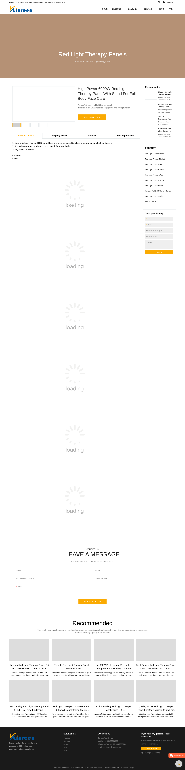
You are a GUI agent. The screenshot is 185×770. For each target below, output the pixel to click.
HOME (104, 9)
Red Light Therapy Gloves (154, 170)
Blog (65, 747)
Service (66, 744)
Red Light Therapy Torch (154, 186)
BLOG (161, 9)
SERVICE (148, 9)
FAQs (171, 9)
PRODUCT (116, 9)
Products (66, 738)
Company (67, 741)
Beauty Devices (151, 201)
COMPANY (132, 9)
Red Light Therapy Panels (101, 62)
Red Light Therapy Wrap (154, 175)
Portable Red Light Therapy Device (158, 191)
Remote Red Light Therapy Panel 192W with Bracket (165, 106)
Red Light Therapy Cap (153, 164)
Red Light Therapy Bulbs (154, 196)
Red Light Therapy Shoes (154, 180)
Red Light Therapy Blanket (155, 159)
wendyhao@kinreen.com (112, 747)
